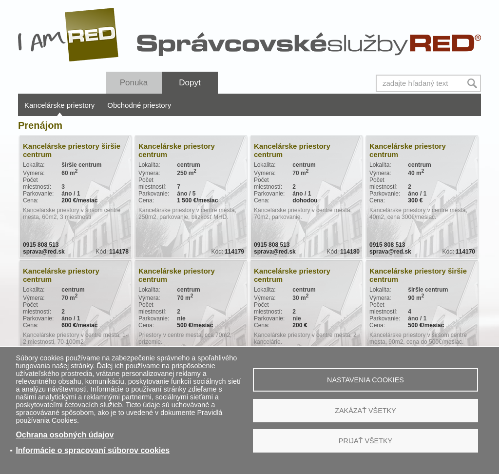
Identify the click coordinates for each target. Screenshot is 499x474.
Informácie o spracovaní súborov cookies (93, 450)
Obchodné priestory (139, 105)
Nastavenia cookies (365, 380)
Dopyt (189, 82)
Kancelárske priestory (59, 105)
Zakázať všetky (365, 411)
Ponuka (134, 82)
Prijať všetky (365, 441)
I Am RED (68, 34)
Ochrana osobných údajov (65, 435)
